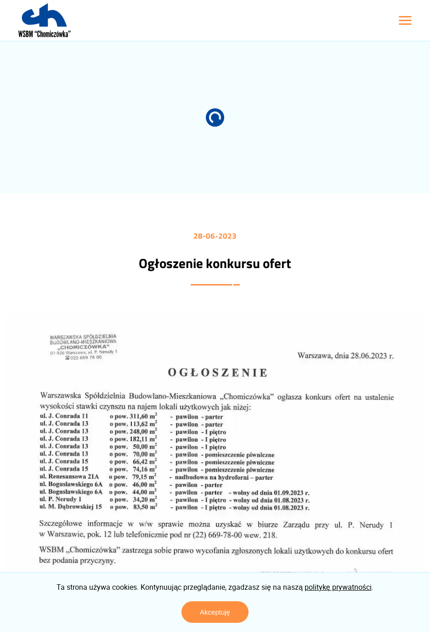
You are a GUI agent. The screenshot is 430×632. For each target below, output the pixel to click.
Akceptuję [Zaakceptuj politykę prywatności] (215, 612)
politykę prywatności (338, 587)
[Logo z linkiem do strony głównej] (44, 20)
